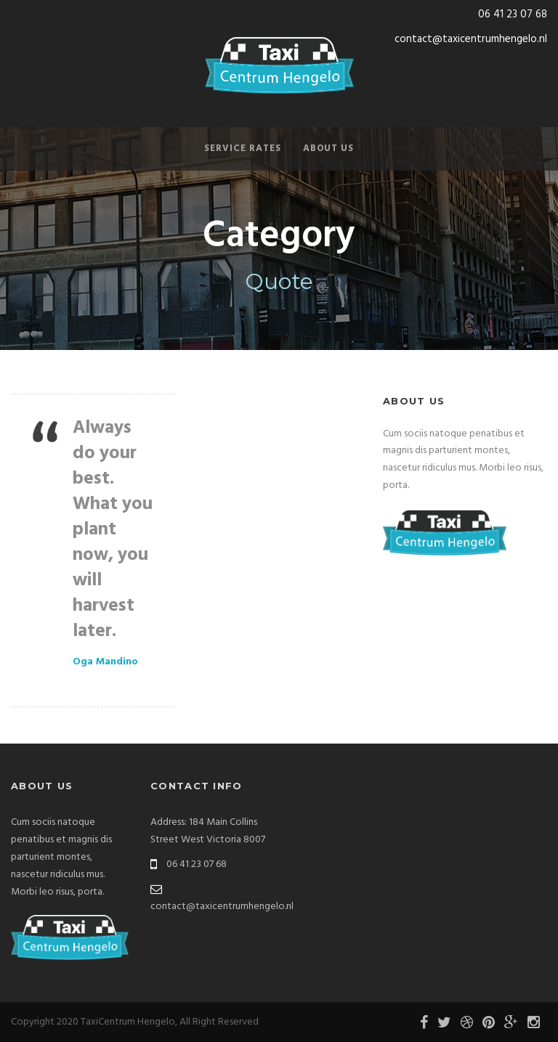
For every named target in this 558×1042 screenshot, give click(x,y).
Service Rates (242, 148)
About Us (328, 148)
